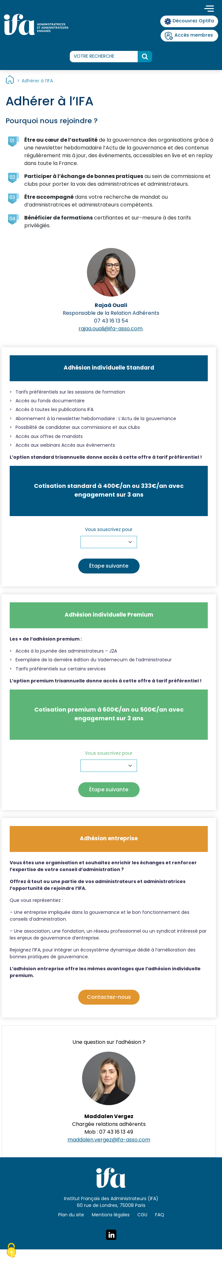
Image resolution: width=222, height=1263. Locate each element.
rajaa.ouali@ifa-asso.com (111, 329)
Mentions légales (111, 1215)
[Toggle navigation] (209, 9)
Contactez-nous (109, 997)
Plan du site (71, 1215)
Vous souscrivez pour (108, 529)
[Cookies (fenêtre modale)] (11, 1251)
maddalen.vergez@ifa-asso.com (109, 1140)
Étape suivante (108, 566)
